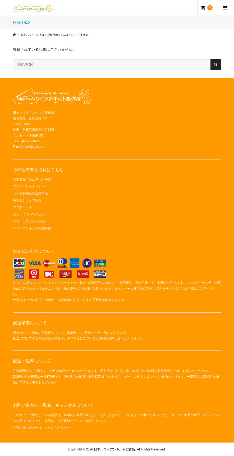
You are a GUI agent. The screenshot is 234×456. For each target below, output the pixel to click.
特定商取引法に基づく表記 (32, 179)
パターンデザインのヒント (32, 221)
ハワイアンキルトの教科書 (32, 228)
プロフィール (22, 207)
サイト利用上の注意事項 (30, 193)
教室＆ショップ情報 (27, 200)
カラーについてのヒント (30, 214)
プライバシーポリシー (29, 186)
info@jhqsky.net (34, 147)
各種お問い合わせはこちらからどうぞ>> (42, 428)
